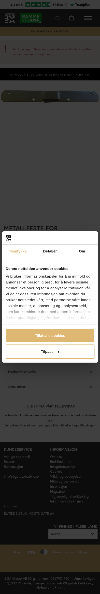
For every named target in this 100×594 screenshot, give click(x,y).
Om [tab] (82, 251)
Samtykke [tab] (18, 251)
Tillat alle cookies (50, 335)
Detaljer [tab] (50, 251)
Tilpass (50, 351)
